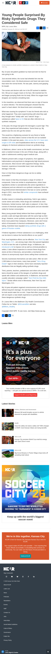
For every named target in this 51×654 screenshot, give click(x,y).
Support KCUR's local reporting (25, 395)
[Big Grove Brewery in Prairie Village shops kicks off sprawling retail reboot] (8, 454)
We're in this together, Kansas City (25, 536)
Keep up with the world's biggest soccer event (25, 518)
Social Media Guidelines (10, 624)
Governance (7, 632)
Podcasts (6, 596)
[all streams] (48, 651)
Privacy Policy (8, 640)
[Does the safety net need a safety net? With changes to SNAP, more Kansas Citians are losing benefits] (8, 426)
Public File (7, 636)
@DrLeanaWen (23, 304)
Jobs (5, 616)
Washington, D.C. (8, 242)
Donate (45, 3)
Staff (5, 608)
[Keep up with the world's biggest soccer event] (25, 489)
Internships (7, 620)
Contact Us (7, 612)
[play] (3, 652)
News (5, 592)
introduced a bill (7, 247)
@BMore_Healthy (8, 307)
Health (17, 423)
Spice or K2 (19, 119)
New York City (40, 239)
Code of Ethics (8, 628)
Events (6, 604)
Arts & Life (18, 436)
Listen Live (7, 588)
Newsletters (7, 600)
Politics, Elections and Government (25, 409)
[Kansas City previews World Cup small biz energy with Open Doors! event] (8, 440)
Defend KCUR (25, 556)
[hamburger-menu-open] (3, 3)
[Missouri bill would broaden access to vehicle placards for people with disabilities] (8, 413)
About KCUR (7, 584)
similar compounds (30, 192)
